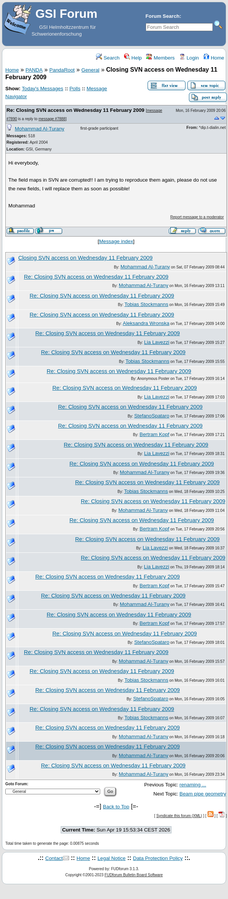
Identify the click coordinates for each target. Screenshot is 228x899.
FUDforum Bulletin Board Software (134, 875)
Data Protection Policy (158, 858)
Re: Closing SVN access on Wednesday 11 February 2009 (75, 110)
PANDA (33, 70)
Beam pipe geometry (202, 794)
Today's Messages (42, 88)
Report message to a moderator (197, 217)
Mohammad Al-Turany (39, 129)
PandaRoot (62, 70)
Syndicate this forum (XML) (179, 816)
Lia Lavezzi (157, 342)
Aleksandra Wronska (146, 323)
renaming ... (192, 785)
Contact (54, 858)
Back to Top (116, 807)
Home (213, 58)
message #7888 (52, 119)
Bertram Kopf (155, 434)
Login (189, 58)
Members (160, 58)
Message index (116, 241)
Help (133, 58)
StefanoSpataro (152, 416)
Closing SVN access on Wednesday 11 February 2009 (85, 258)
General (90, 70)
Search (108, 58)
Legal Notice (111, 858)
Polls (74, 88)
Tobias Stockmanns (146, 304)
